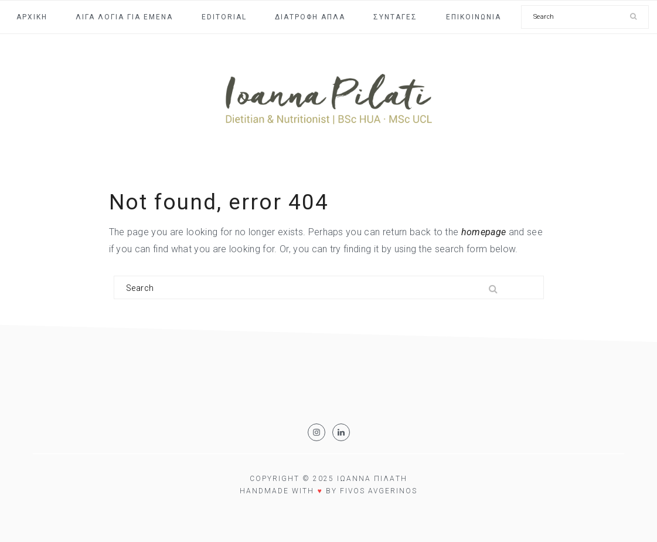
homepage (483, 232)
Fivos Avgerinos (378, 491)
